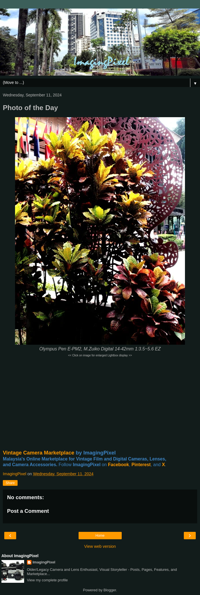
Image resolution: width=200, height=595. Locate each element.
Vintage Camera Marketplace (38, 453)
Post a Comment (28, 511)
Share (10, 483)
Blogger (110, 590)
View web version (100, 546)
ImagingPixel (44, 562)
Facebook (118, 464)
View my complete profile (47, 580)
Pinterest (141, 464)
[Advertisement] (100, 403)
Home (99, 536)
